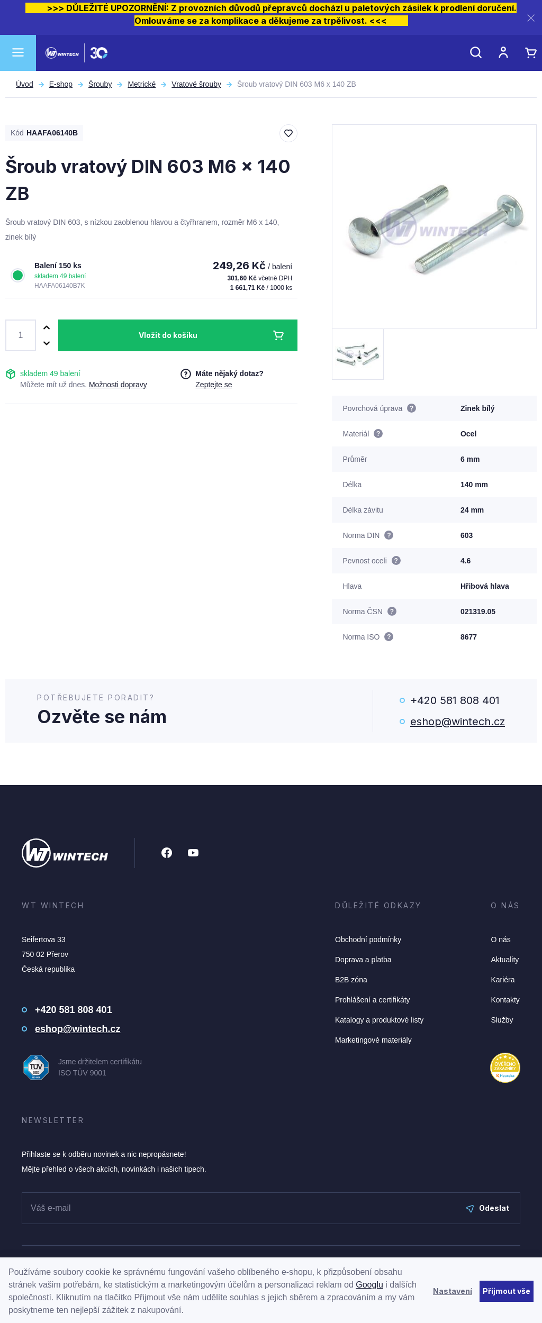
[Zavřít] (530, 17)
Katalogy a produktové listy (379, 1020)
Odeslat (487, 1207)
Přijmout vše (506, 1290)
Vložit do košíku (168, 335)
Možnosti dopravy (118, 384)
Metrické (142, 84)
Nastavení (452, 1290)
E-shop (61, 84)
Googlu (369, 1284)
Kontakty (505, 1000)
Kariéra (502, 979)
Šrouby (100, 84)
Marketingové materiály (373, 1040)
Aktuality (505, 959)
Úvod (24, 84)
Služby (502, 1020)
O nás (500, 939)
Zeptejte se (213, 384)
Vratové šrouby (196, 84)
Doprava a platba (363, 959)
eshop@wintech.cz (457, 721)
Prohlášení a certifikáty (372, 1000)
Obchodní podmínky (368, 939)
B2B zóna (351, 979)
